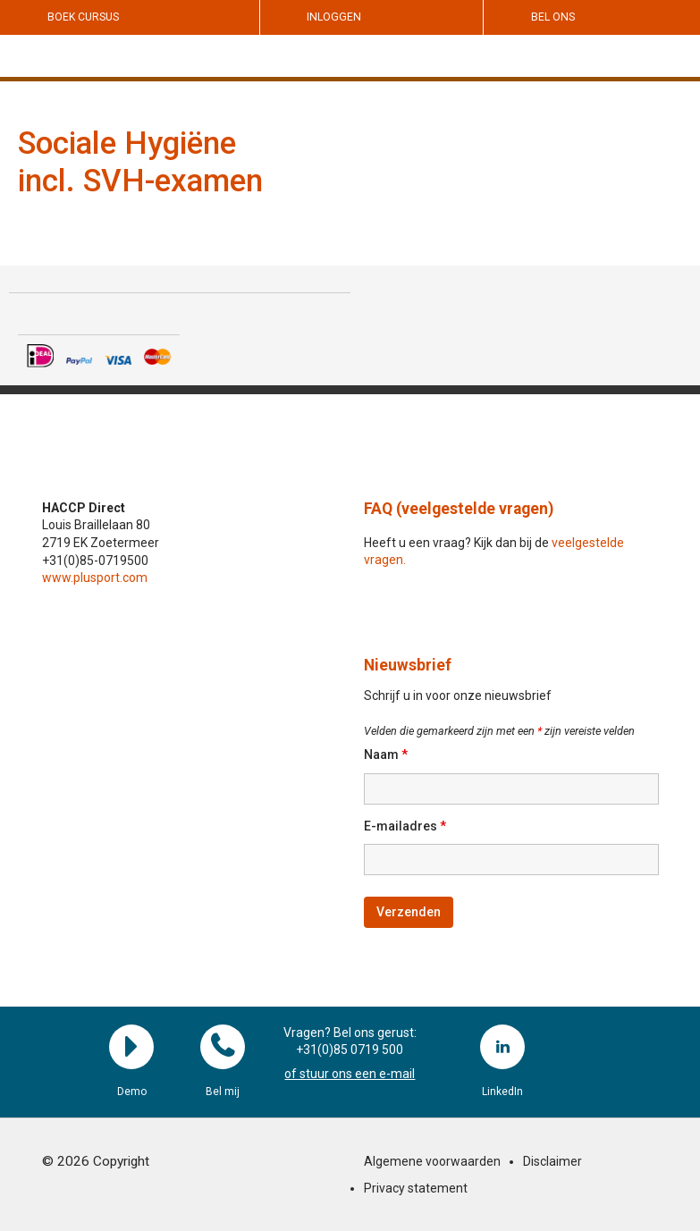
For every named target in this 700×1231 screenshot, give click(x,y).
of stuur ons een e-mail (349, 1074)
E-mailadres (405, 826)
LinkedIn (502, 1046)
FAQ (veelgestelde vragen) (458, 509)
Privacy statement (416, 1188)
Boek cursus (83, 17)
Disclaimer (552, 1161)
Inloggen (334, 17)
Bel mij (222, 1046)
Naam (386, 754)
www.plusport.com (95, 577)
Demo (131, 1046)
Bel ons (553, 17)
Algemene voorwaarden (432, 1161)
